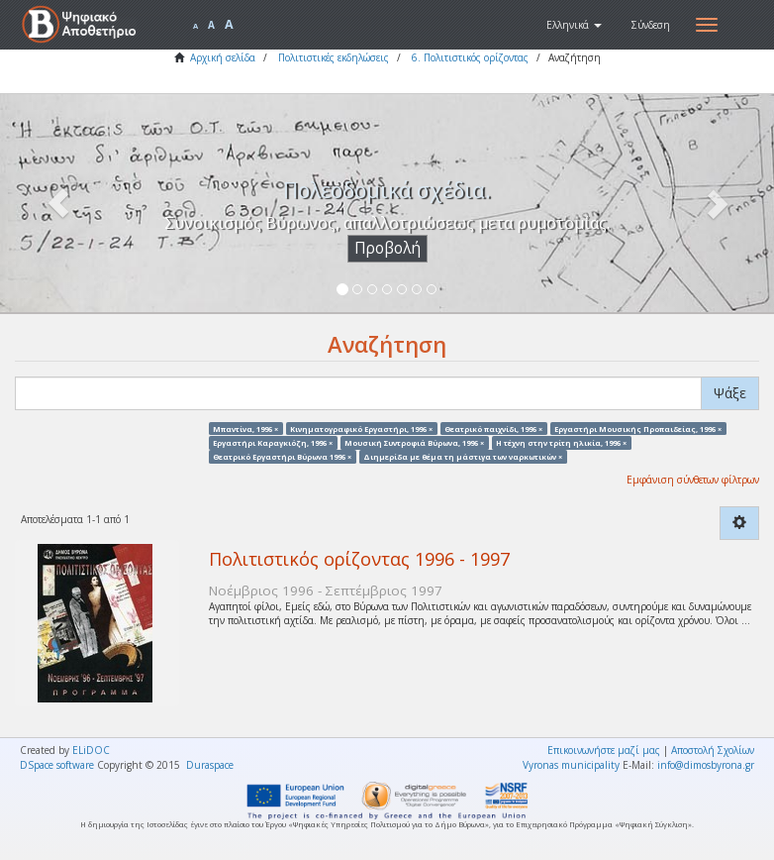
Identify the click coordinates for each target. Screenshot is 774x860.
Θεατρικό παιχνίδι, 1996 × (493, 428)
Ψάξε (730, 392)
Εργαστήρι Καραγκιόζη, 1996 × (273, 442)
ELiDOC (91, 750)
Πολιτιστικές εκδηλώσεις (333, 57)
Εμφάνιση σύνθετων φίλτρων (693, 479)
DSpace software (57, 765)
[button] (574, 25)
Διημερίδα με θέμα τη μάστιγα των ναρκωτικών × (462, 457)
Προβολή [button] (387, 248)
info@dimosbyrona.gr (705, 765)
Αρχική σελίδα (222, 57)
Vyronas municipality (571, 765)
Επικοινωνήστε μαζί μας (603, 750)
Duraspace (210, 765)
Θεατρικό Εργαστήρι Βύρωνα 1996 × (282, 457)
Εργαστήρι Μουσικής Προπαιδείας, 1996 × (638, 428)
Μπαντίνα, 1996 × (245, 428)
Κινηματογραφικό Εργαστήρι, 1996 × (361, 428)
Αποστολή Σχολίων (712, 750)
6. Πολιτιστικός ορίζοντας (470, 57)
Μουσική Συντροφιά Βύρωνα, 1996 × (414, 442)
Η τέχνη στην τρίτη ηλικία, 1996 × (561, 442)
